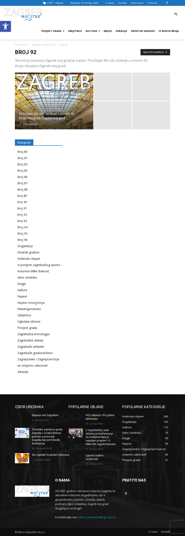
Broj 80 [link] (22, 152)
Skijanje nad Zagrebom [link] (45, 415)
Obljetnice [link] (75, 30)
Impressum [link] (137, 2)
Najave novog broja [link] (43, 45)
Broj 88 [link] (22, 189)
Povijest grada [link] (53, 30)
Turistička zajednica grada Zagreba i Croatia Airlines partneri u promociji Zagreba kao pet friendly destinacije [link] (47, 436)
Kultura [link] (93, 30)
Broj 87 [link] (22, 183)
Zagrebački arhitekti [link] (30, 347)
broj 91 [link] (22, 208)
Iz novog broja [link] (169, 30)
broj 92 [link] (22, 215)
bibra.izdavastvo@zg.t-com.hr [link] (97, 517)
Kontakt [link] (122, 2)
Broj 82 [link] (22, 164)
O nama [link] (110, 2)
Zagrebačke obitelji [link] (30, 340)
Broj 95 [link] (22, 233)
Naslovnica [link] (21, 45)
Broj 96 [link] (22, 240)
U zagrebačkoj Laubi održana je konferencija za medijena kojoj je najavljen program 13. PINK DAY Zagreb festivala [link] (101, 437)
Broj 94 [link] (22, 227)
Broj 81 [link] (22, 158)
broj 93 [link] (22, 221)
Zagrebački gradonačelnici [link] (35, 353)
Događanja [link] (25, 246)
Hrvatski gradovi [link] (143, 30)
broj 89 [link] (22, 196)
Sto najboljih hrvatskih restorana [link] (50, 454)
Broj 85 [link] (22, 171)
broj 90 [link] (22, 202)
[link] (5, 26)
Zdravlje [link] (121, 30)
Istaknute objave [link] (28, 259)
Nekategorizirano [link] (29, 309)
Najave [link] (22, 296)
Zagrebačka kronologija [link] (33, 334)
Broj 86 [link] (22, 177)
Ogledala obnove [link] (28, 321)
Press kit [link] (152, 2)
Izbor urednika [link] (27, 277)
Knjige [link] (108, 30)
